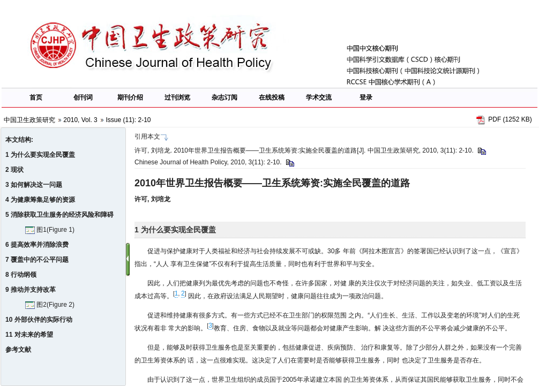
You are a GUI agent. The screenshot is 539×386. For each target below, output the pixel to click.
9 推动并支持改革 (30, 289)
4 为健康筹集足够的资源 (40, 199)
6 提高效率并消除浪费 (37, 244)
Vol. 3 (89, 120)
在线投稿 (272, 97)
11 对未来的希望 (29, 334)
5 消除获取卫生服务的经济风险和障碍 (59, 214)
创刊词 (83, 97)
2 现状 (14, 169)
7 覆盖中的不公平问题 (37, 259)
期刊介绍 (130, 97)
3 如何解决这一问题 (33, 184)
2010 (70, 120)
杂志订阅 (224, 97)
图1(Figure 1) (49, 229)
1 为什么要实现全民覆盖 (40, 154)
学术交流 (319, 97)
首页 (35, 97)
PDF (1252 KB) (509, 119)
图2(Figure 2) (49, 304)
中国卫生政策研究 (29, 120)
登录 (366, 97)
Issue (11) (120, 120)
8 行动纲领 (20, 274)
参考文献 (18, 349)
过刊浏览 (177, 97)
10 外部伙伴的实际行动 (38, 319)
